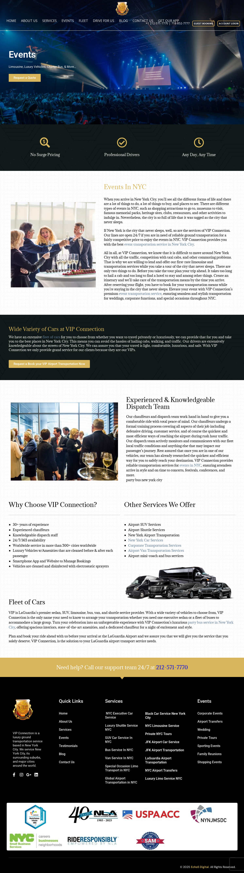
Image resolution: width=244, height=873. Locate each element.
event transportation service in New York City (159, 244)
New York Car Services (146, 540)
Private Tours (207, 738)
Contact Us (143, 20)
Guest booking (203, 23)
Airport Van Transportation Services (156, 550)
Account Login (229, 23)
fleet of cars (51, 337)
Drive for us (103, 20)
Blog (123, 20)
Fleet (83, 20)
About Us (29, 20)
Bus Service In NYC (119, 750)
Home (11, 20)
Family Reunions (209, 754)
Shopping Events (209, 762)
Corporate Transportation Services (155, 545)
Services (49, 20)
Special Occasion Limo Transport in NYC (121, 768)
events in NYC (190, 465)
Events (68, 20)
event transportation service (140, 293)
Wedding (203, 730)
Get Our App (168, 20)
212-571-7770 (172, 667)
